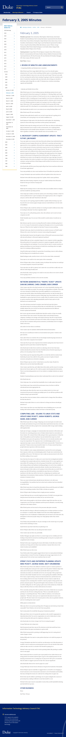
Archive (6, 71)
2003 (6, 144)
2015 (5, 58)
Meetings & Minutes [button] (18, 12)
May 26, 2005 (9, 109)
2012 (5, 66)
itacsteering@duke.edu (10, 714)
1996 (6, 163)
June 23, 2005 (9, 111)
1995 (6, 166)
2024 (5, 33)
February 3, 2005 (10, 93)
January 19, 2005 (10, 90)
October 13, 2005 (10, 131)
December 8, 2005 (10, 139)
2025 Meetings (7, 30)
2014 (5, 60)
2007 (6, 82)
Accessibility (49, 733)
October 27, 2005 (10, 133)
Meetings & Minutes (8, 26)
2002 (6, 147)
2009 (6, 77)
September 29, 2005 (9, 127)
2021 (5, 41)
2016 (5, 55)
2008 (6, 79)
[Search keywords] (52, 7)
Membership (7, 12)
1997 (6, 161)
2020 (5, 44)
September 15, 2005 (9, 123)
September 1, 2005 (10, 119)
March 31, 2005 (9, 103)
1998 (6, 158)
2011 (5, 69)
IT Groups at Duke (37, 12)
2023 (5, 36)
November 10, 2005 (10, 136)
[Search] (61, 7)
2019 (5, 47)
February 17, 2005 (10, 95)
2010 (6, 74)
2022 (5, 38)
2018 (5, 49)
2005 (6, 87)
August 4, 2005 (9, 114)
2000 (6, 153)
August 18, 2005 (9, 117)
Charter (29, 12)
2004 (6, 142)
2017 (5, 52)
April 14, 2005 (9, 106)
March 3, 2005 (9, 98)
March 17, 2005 (9, 101)
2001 (6, 150)
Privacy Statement (58, 733)
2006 (6, 85)
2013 (5, 63)
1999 (6, 155)
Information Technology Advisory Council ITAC (21, 708)
